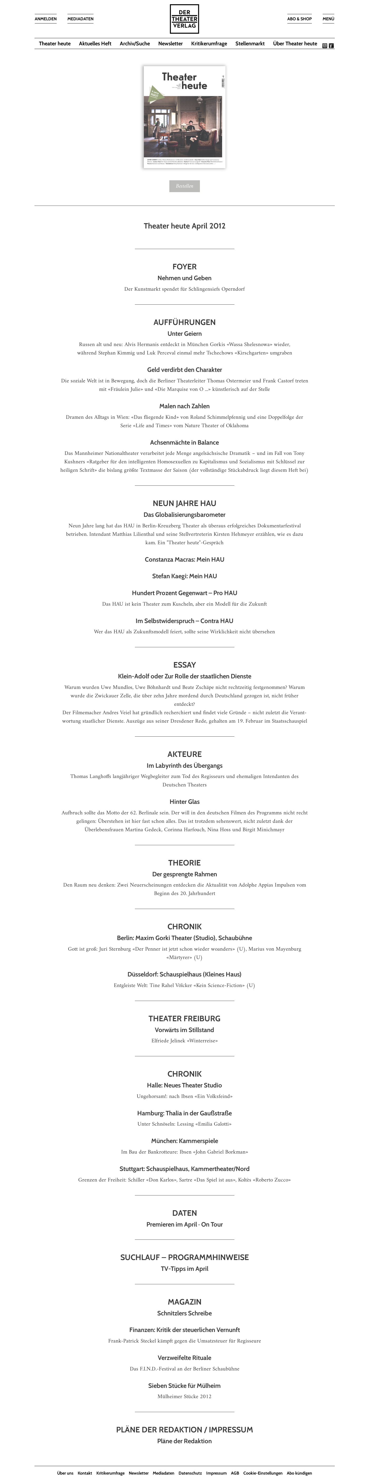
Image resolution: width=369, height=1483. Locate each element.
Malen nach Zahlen (184, 406)
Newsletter (170, 43)
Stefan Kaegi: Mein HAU (184, 576)
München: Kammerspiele (184, 1141)
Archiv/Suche (135, 43)
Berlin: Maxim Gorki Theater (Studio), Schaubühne (184, 938)
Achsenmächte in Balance (184, 442)
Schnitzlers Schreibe (184, 1313)
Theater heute (55, 43)
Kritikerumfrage (209, 43)
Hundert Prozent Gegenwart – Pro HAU (184, 593)
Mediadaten (163, 1473)
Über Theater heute (295, 43)
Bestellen (184, 186)
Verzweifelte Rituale (184, 1358)
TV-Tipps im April (184, 1268)
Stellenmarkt (250, 43)
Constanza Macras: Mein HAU (184, 559)
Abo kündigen (299, 1473)
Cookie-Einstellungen (263, 1473)
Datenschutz (190, 1473)
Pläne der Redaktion (184, 1441)
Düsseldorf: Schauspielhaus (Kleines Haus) (184, 974)
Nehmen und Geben (184, 278)
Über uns (65, 1473)
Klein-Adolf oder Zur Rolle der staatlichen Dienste (184, 676)
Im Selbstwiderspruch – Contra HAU (184, 621)
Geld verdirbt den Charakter (184, 369)
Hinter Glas (185, 801)
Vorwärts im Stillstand (184, 1030)
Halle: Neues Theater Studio (184, 1085)
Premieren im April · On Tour (184, 1224)
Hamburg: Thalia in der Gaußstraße (184, 1113)
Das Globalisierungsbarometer (184, 514)
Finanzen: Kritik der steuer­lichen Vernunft (184, 1330)
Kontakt (85, 1473)
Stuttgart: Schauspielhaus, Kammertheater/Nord (185, 1169)
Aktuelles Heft (95, 43)
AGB (235, 1473)
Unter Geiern (185, 333)
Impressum (216, 1473)
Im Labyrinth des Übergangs (185, 765)
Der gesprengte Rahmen (184, 874)
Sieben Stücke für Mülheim (184, 1385)
